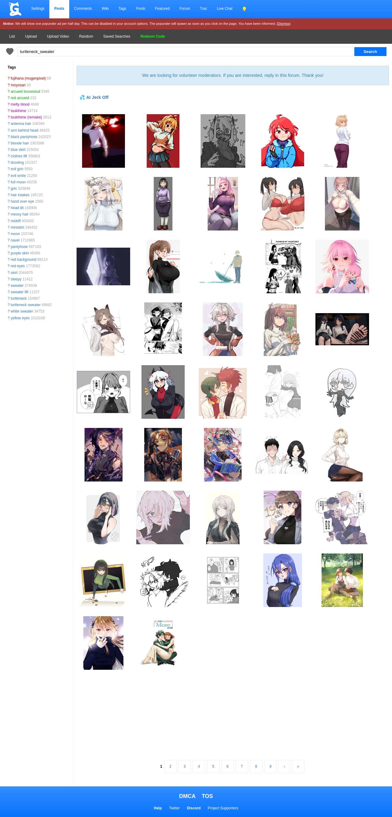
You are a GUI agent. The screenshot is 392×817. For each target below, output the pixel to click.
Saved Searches (116, 36)
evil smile (18, 176)
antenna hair (21, 124)
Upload (31, 36)
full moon (18, 182)
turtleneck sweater (25, 305)
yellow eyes (20, 318)
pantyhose (19, 247)
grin (14, 188)
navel (15, 240)
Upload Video (58, 36)
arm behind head (24, 130)
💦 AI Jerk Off (94, 97)
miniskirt (17, 227)
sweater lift (19, 292)
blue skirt (18, 150)
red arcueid (20, 98)
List (12, 36)
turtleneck (19, 298)
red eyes (18, 266)
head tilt (17, 208)
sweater (17, 285)
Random (86, 36)
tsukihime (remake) (26, 117)
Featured (162, 8)
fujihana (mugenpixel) (28, 78)
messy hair (19, 214)
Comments (83, 8)
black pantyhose (24, 137)
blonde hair (20, 143)
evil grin (17, 169)
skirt (14, 273)
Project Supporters (223, 808)
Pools (140, 8)
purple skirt (20, 253)
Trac (203, 8)
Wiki (105, 8)
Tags (122, 8)
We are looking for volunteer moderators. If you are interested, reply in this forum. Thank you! (232, 75)
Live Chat (224, 8)
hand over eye (22, 201)
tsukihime (18, 111)
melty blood (20, 104)
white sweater (22, 311)
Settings (37, 8)
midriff (16, 221)
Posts (59, 8)
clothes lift (19, 156)
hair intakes (20, 195)
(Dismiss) (284, 23)
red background (23, 259)
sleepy (16, 279)
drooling (17, 162)
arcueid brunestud (25, 91)
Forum (184, 8)
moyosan (18, 85)
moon (15, 234)
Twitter (174, 808)
